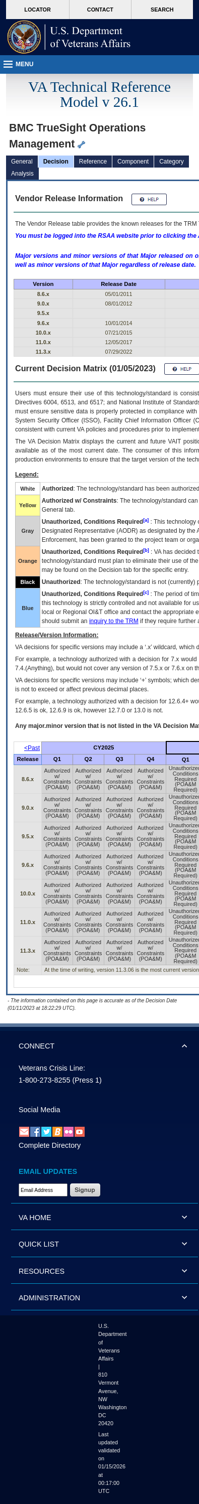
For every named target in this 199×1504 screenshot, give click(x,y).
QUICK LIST (39, 1244)
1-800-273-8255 (44, 1080)
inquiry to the (114, 621)
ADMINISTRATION (49, 1298)
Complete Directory (50, 1145)
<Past (32, 747)
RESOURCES (41, 1271)
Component (133, 161)
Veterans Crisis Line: (52, 1068)
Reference (93, 161)
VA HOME (35, 1218)
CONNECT (36, 1046)
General (22, 161)
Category (171, 161)
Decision (56, 161)
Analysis (22, 173)
